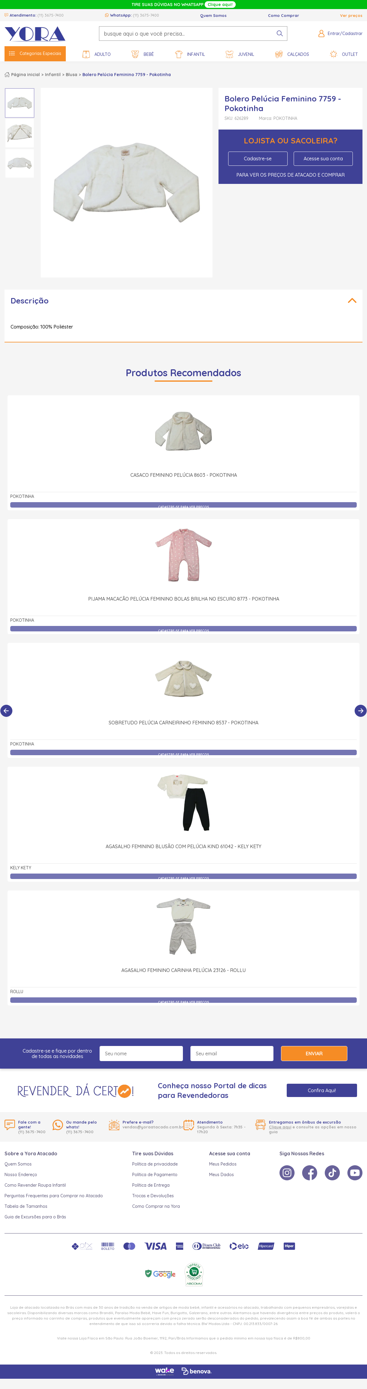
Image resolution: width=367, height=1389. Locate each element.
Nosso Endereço (21, 1174)
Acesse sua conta (323, 159)
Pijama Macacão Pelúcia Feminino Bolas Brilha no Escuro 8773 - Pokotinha (183, 599)
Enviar (314, 1054)
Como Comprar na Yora (156, 1206)
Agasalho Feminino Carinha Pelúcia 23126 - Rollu (183, 970)
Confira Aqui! (322, 1090)
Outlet (344, 54)
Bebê (143, 54)
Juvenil (240, 54)
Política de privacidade (155, 1164)
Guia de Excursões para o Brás (35, 1217)
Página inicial (25, 74)
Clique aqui (280, 1126)
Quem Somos (213, 15)
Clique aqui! (220, 4)
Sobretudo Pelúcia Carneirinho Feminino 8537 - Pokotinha (183, 723)
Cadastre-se (258, 159)
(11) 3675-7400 (50, 15)
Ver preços (351, 15)
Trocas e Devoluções (153, 1195)
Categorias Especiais (35, 53)
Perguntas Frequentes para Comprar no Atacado (54, 1195)
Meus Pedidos (223, 1164)
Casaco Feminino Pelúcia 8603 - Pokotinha (183, 475)
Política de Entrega (151, 1185)
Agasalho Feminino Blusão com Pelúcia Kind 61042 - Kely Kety (183, 846)
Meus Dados (221, 1174)
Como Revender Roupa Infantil (35, 1185)
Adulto (96, 54)
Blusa (71, 74)
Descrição (30, 301)
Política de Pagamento (154, 1174)
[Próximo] (361, 711)
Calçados (292, 54)
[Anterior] (6, 711)
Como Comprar (283, 15)
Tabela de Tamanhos (26, 1206)
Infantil (190, 54)
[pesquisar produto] (280, 33)
